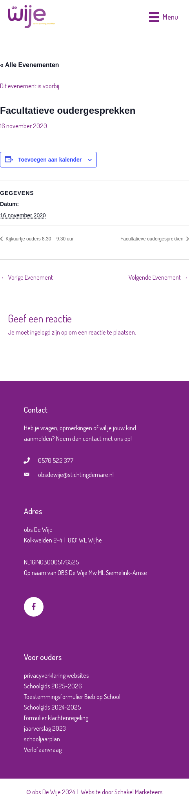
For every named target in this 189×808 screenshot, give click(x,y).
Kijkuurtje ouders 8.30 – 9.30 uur (39, 239)
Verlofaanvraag (43, 749)
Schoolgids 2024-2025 (52, 707)
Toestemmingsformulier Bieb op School (72, 696)
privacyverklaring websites (56, 675)
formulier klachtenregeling (56, 717)
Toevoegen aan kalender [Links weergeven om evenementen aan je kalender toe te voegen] (50, 160)
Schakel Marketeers (138, 792)
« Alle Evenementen (29, 65)
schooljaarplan (42, 739)
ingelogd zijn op (48, 332)
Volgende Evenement (158, 277)
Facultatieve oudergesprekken (152, 239)
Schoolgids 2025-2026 (53, 686)
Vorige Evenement (27, 277)
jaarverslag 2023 (45, 728)
